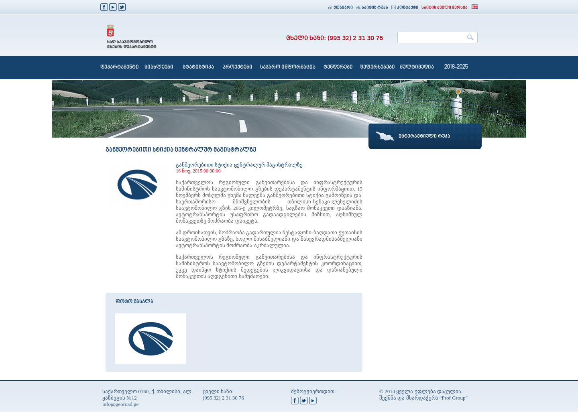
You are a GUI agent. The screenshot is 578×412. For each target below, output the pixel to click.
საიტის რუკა (372, 7)
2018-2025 (456, 67)
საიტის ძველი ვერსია (444, 7)
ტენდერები (338, 67)
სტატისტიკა (198, 67)
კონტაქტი (404, 7)
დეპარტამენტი (119, 67)
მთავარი (340, 7)
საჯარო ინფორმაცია (287, 67)
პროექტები (237, 67)
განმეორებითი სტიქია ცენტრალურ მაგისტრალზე (239, 165)
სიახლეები (158, 67)
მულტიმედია (417, 67)
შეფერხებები (377, 67)
